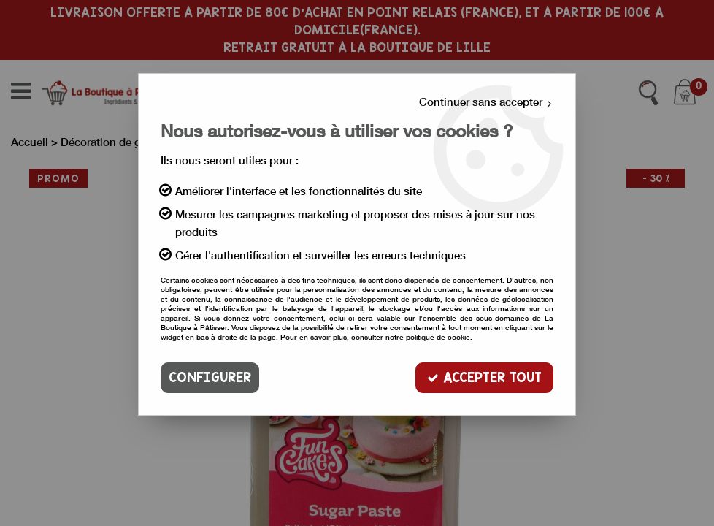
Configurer (210, 377)
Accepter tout (484, 377)
